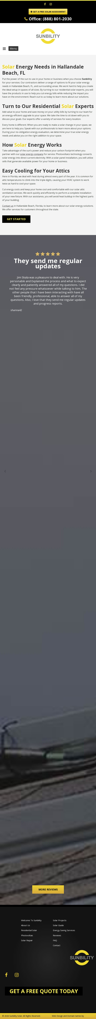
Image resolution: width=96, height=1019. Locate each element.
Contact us (7, 205)
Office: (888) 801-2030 (48, 18)
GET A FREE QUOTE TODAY (44, 991)
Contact (56, 945)
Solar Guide (58, 925)
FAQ (55, 940)
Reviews (57, 935)
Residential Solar (29, 930)
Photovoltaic (27, 935)
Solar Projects (59, 920)
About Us (25, 925)
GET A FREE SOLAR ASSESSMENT (48, 11)
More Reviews (48, 889)
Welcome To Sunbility (31, 920)
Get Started (16, 219)
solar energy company (31, 154)
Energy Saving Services (64, 930)
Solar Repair (27, 940)
